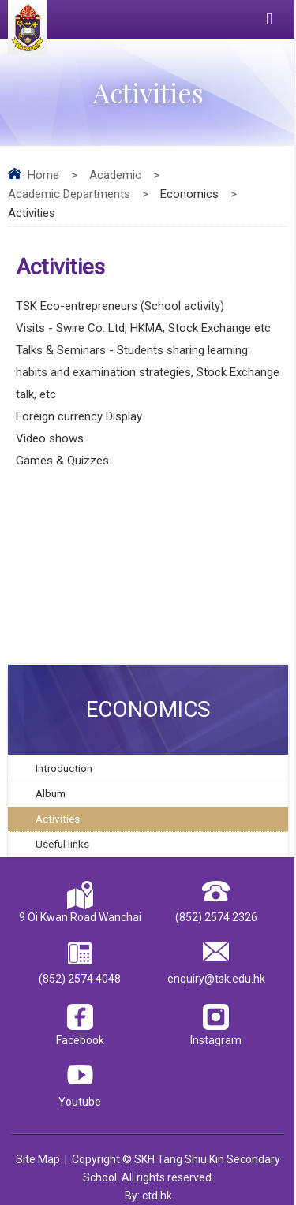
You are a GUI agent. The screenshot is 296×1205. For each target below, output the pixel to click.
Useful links (62, 844)
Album (51, 793)
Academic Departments (69, 194)
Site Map (38, 1159)
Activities (58, 818)
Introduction (64, 768)
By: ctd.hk (148, 1195)
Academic (115, 175)
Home (43, 175)
